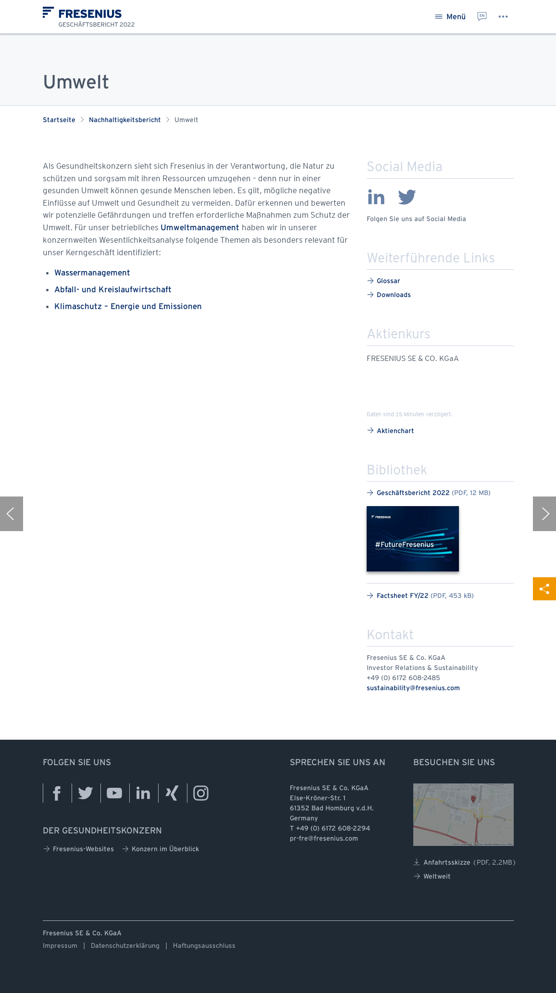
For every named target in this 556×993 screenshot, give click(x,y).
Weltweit (432, 876)
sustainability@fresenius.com (413, 688)
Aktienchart (390, 430)
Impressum (60, 945)
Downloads (388, 294)
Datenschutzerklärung (125, 945)
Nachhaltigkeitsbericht (125, 120)
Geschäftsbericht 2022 (429, 492)
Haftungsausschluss (204, 945)
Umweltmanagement (201, 228)
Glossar (383, 281)
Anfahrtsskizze (465, 862)
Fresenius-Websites (78, 849)
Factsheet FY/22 (420, 595)
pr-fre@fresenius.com (324, 839)
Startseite (59, 120)
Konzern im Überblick (160, 849)
